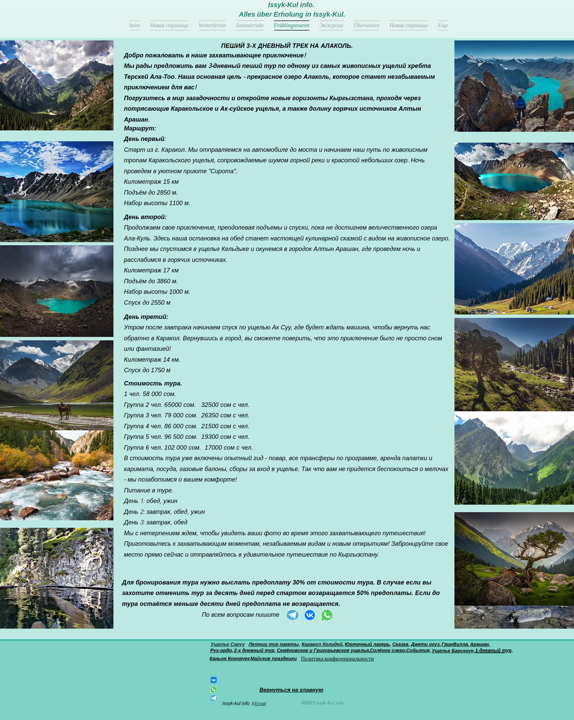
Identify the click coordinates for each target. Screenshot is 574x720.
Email (260, 703)
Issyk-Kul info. (291, 4)
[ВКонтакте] (213, 680)
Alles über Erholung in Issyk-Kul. (292, 14)
